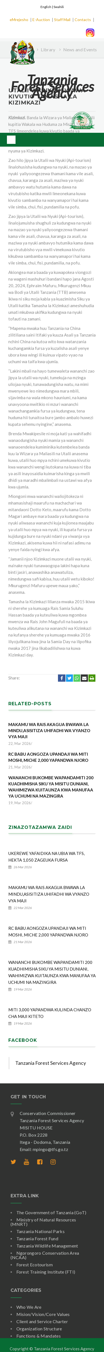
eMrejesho (19, 19)
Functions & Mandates (38, 1335)
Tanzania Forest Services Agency (50, 1063)
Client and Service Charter (42, 1321)
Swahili (59, 7)
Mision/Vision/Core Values (43, 1314)
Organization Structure (39, 1328)
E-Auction (41, 19)
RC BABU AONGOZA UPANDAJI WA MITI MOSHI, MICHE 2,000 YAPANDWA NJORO (48, 757)
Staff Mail (62, 19)
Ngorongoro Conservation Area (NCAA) (45, 1255)
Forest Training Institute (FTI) (45, 1271)
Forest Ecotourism (34, 1264)
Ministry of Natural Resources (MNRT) (43, 1222)
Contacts (83, 19)
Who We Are (29, 1307)
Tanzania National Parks (40, 1231)
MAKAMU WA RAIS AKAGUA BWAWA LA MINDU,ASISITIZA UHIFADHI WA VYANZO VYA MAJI (49, 730)
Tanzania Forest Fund (37, 1238)
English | (47, 7)
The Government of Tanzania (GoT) (51, 1212)
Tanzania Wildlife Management (47, 1245)
